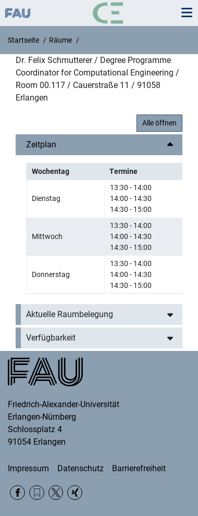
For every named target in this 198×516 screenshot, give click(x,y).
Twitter (56, 492)
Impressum (28, 468)
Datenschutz (80, 468)
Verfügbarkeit (51, 338)
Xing (74, 492)
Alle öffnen (159, 123)
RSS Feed (36, 492)
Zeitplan (41, 144)
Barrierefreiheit (139, 468)
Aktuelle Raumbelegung (69, 314)
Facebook (17, 492)
